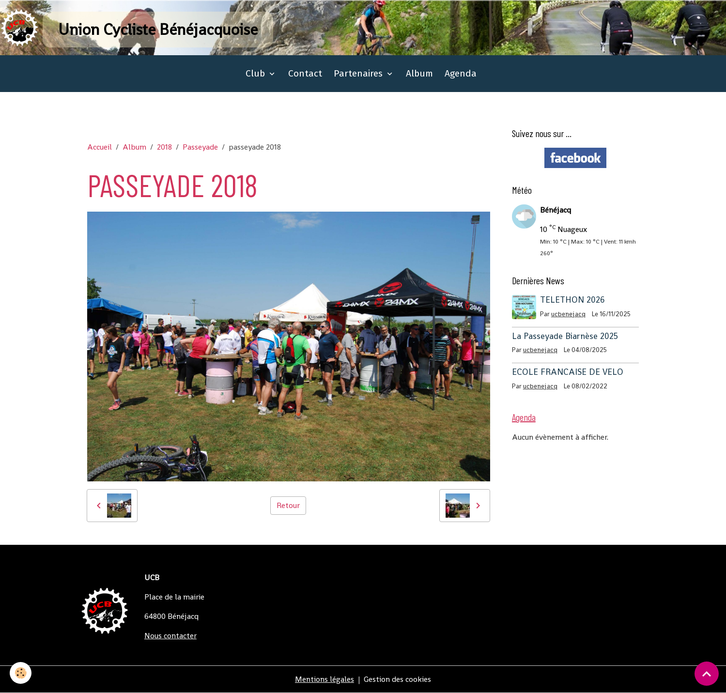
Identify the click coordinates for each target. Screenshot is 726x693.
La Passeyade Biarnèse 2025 (565, 336)
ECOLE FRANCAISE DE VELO (567, 372)
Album (419, 73)
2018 (164, 147)
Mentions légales (324, 679)
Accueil (99, 147)
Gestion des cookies (397, 679)
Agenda (461, 73)
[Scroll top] (707, 674)
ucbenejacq (568, 314)
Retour (288, 505)
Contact (305, 73)
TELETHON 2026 (572, 299)
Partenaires (359, 73)
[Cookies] (20, 673)
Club (256, 73)
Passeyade (200, 147)
